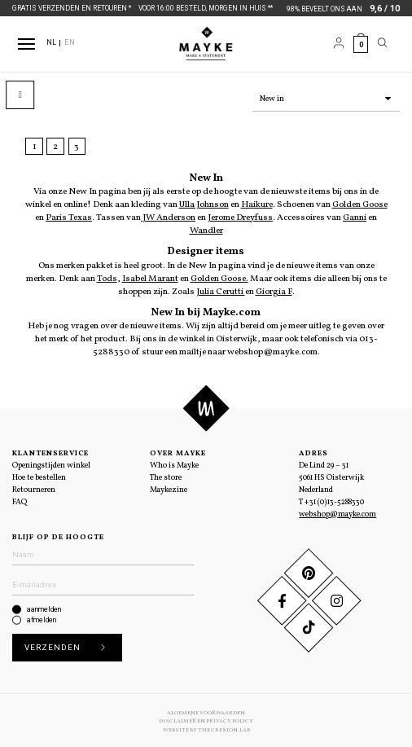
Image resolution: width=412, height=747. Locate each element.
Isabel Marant (150, 276)
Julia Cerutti (220, 290)
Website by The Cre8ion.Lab (206, 728)
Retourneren (33, 488)
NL (51, 41)
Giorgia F (274, 290)
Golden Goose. (219, 276)
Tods (107, 276)
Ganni (354, 215)
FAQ (19, 500)
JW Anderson (168, 215)
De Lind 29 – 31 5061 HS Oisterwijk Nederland (331, 476)
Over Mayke (178, 451)
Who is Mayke (174, 464)
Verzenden (69, 646)
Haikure (257, 202)
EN (69, 41)
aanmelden (44, 608)
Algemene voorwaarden (206, 711)
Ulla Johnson (204, 202)
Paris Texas (69, 215)
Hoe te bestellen (39, 476)
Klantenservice (50, 451)
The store (166, 476)
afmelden (41, 618)
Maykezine (168, 488)
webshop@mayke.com (337, 513)
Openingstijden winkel (51, 464)
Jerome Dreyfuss (240, 215)
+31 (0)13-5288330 (334, 500)
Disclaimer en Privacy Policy (206, 719)
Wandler (206, 228)
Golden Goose (360, 202)
